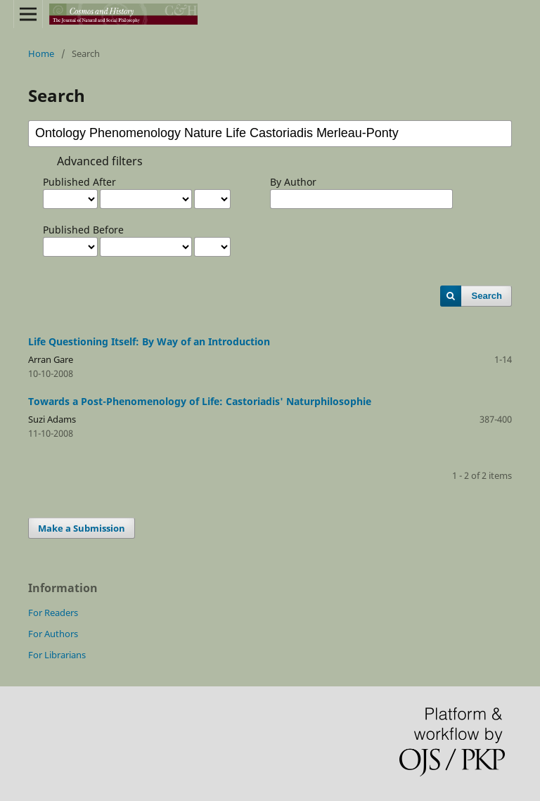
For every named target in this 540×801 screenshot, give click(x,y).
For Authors (53, 633)
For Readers (53, 612)
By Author (293, 181)
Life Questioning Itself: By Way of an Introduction (149, 341)
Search (487, 295)
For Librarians (57, 654)
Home (41, 53)
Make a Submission (81, 528)
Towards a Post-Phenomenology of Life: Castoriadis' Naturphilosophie (199, 401)
